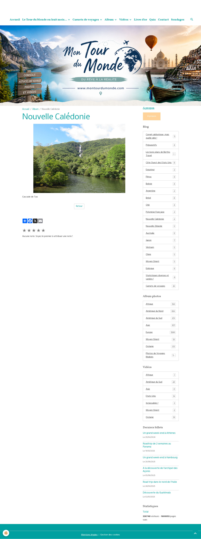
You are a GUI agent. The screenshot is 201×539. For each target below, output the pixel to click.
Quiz (152, 20)
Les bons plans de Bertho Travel (161, 154)
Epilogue (161, 269)
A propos (151, 116)
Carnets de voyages (86, 20)
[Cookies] (6, 533)
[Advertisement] (52, 6)
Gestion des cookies (110, 535)
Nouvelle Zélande (161, 226)
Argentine (161, 191)
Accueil (15, 20)
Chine (161, 254)
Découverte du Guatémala (157, 492)
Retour (79, 206)
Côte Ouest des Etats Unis (161, 163)
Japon (161, 240)
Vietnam (161, 247)
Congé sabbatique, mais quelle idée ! (161, 136)
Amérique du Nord (161, 311)
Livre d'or (140, 20)
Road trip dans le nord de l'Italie (160, 482)
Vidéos (124, 20)
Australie (161, 233)
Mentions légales (89, 535)
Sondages (177, 20)
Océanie (161, 346)
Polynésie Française (161, 212)
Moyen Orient (161, 261)
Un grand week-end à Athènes (159, 433)
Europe (161, 332)
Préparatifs (161, 145)
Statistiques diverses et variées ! (161, 277)
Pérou (161, 177)
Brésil (161, 198)
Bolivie (161, 184)
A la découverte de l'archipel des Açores (160, 470)
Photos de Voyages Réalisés (161, 355)
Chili (161, 205)
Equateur (161, 170)
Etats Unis (161, 396)
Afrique (161, 304)
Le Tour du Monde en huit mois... (45, 20)
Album (109, 20)
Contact (163, 20)
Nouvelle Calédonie (161, 219)
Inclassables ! (161, 403)
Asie (161, 325)
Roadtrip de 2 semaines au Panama (157, 445)
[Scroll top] (195, 533)
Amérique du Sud (161, 318)
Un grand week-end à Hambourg (160, 457)
